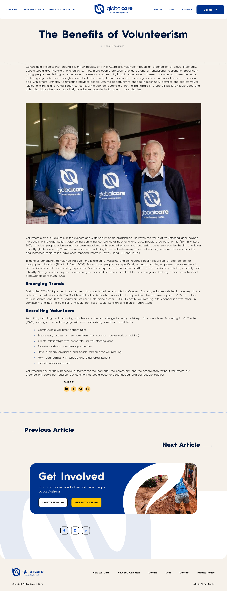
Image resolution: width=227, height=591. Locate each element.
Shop (172, 9)
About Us (11, 9)
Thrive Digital (208, 584)
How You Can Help (59, 9)
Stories (158, 9)
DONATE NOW (50, 502)
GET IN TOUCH (84, 502)
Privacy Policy (206, 573)
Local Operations (114, 46)
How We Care (32, 9)
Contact (187, 9)
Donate (208, 9)
